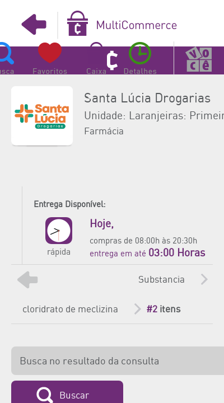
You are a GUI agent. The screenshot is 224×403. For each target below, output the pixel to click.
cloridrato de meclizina (70, 309)
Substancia (161, 280)
